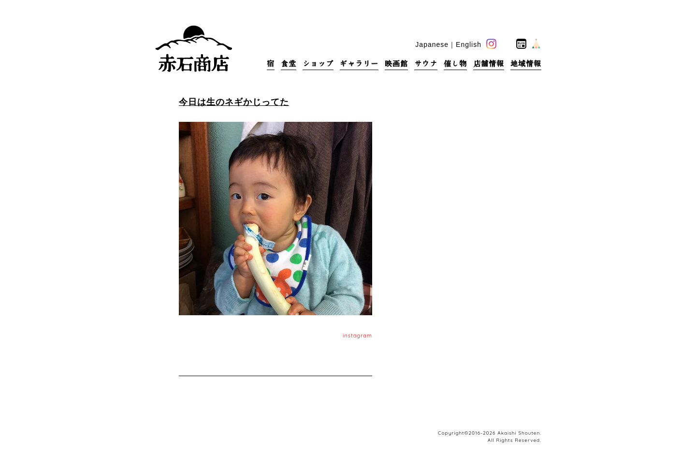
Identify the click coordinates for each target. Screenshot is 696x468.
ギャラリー (359, 63)
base (536, 44)
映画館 (396, 63)
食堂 (288, 63)
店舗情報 (488, 63)
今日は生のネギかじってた (234, 101)
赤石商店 (193, 48)
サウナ (425, 63)
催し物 (455, 63)
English (468, 44)
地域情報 (525, 63)
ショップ (318, 63)
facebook (506, 44)
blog (521, 44)
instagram (357, 335)
